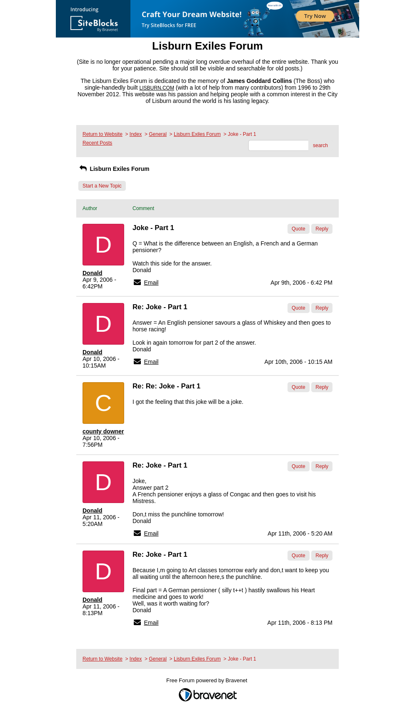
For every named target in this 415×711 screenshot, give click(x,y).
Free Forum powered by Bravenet (207, 680)
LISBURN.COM (157, 88)
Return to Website (102, 134)
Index (136, 134)
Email (151, 282)
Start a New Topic (102, 186)
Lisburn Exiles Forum (197, 134)
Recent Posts (97, 143)
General (158, 134)
